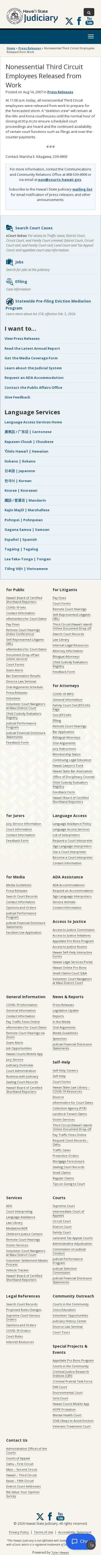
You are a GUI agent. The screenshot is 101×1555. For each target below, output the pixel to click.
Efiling (16, 282)
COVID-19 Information (21, 1005)
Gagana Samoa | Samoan (27, 529)
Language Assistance (20, 1217)
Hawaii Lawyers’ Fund (68, 765)
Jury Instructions (64, 749)
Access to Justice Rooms (70, 947)
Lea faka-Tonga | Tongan (28, 559)
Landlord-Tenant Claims (70, 1114)
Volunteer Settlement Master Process (27, 1262)
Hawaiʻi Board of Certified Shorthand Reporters (24, 600)
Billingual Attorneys (66, 737)
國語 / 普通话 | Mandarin (25, 500)
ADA (9, 1206)
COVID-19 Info (16, 607)
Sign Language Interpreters (72, 846)
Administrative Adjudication (72, 1243)
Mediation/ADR (17, 1228)
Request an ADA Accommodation (34, 377)
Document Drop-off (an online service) (22, 657)
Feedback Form (17, 742)
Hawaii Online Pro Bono (70, 967)
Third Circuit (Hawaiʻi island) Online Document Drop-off (72, 626)
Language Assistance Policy (72, 824)
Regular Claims (63, 1178)
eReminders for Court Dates (26, 619)
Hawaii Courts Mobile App (24, 1054)
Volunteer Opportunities (70, 1315)
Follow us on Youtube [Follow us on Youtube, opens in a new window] (90, 21)
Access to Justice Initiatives (72, 935)
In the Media (62, 1022)
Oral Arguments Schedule (24, 687)
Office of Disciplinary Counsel (74, 777)
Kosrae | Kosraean (21, 490)
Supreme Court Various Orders (23, 1317)
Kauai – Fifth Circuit (20, 1481)
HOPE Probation (64, 1409)
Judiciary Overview (19, 1065)
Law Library (61, 639)
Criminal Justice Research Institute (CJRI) (71, 1374)
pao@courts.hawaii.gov (59, 179)
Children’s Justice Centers (24, 1234)
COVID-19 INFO (63, 694)
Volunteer (13, 698)
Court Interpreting (19, 1211)
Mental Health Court (67, 1415)
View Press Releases (22, 338)
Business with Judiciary (22, 1076)
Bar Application (63, 732)
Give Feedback (17, 397)
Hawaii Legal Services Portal (72, 962)
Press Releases (29, 48)
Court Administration (21, 1071)
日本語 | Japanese (20, 470)
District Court (62, 1227)
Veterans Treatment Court (72, 1426)
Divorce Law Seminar (21, 681)
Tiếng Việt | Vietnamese (26, 568)
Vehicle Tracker (17, 1270)
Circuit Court (62, 1221)
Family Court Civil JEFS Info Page (71, 707)
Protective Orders (66, 1156)
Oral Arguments (64, 743)
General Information (67, 700)
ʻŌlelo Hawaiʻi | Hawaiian (26, 451)
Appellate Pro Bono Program (73, 941)
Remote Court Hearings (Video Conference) (23, 632)
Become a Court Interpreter (73, 857)
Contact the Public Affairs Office (33, 387)
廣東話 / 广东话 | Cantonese (28, 431)
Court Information (19, 829)
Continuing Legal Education (72, 760)
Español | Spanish (21, 539)
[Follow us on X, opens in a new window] (69, 21)
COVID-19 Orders (18, 1331)
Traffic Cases (62, 1150)
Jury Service (14, 1059)
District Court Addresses (23, 1486)
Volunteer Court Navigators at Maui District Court (25, 706)
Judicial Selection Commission (65, 1270)
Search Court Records (68, 634)
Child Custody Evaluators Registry (23, 715)
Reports (58, 1016)
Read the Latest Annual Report (32, 348)
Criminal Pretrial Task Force (72, 1381)
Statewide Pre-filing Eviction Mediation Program (48, 304)
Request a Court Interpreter (73, 840)
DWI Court (60, 1387)
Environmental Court (68, 1392)
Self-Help (59, 1076)
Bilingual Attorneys (66, 656)
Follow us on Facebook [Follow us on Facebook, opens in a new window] (79, 21)
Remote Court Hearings (69, 609)
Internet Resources (20, 1342)
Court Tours (61, 1332)
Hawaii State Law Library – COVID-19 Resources (71, 1089)
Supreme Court (64, 1206)
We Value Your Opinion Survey (23, 1494)
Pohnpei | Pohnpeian (24, 519)
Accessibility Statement (74, 1532)
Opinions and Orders (21, 907)
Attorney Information (68, 651)
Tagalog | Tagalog (21, 549)
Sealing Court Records (22, 1082)
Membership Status (66, 754)
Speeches (60, 1038)
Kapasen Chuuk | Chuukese (29, 441)
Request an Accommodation (73, 891)
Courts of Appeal (18, 1458)
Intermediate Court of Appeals (68, 1213)
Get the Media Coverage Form (31, 358)
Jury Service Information (23, 824)
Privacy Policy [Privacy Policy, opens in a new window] (19, 1532)
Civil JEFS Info (62, 715)
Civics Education (64, 1310)
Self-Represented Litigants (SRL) (25, 641)
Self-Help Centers (65, 1070)
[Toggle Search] (89, 12)
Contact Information (20, 613)
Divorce (58, 1097)
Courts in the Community (71, 1304)
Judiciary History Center (70, 1321)
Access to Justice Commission (74, 930)
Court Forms (15, 664)
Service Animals (64, 902)
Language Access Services (71, 829)
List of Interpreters (66, 835)
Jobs (15, 262)
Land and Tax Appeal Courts (72, 1238)
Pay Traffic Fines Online (23, 1022)
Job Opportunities (19, 1048)
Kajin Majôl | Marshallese (27, 510)
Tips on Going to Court (69, 1184)
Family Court (62, 1232)
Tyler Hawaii (60, 1552)
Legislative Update (66, 1010)
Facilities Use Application (23, 932)
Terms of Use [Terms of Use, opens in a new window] (43, 1532)
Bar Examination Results (23, 676)
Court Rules (14, 1336)
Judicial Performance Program (21, 725)
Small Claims (62, 1172)
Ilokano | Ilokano (20, 461)
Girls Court (60, 1398)
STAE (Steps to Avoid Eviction (73, 1421)
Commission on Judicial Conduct (69, 1251)
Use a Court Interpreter (69, 852)
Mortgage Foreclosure (68, 1161)
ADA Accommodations (68, 885)
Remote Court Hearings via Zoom (25, 1035)
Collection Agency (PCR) (69, 1108)
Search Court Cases (29, 228)
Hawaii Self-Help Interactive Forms (72, 954)
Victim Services (64, 1119)
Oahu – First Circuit (19, 1464)
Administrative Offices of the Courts (26, 1450)
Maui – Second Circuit (21, 1469)
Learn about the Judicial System (33, 368)
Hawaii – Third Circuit (21, 1475)
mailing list (82, 189)
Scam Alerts (14, 670)
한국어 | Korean (18, 480)
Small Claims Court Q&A (70, 973)
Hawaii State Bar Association (72, 771)
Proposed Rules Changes (23, 1310)
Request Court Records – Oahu (70, 1142)
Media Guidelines (18, 885)
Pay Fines (13, 624)
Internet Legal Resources (70, 645)
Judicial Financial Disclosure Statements (25, 735)
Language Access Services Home (33, 422)
